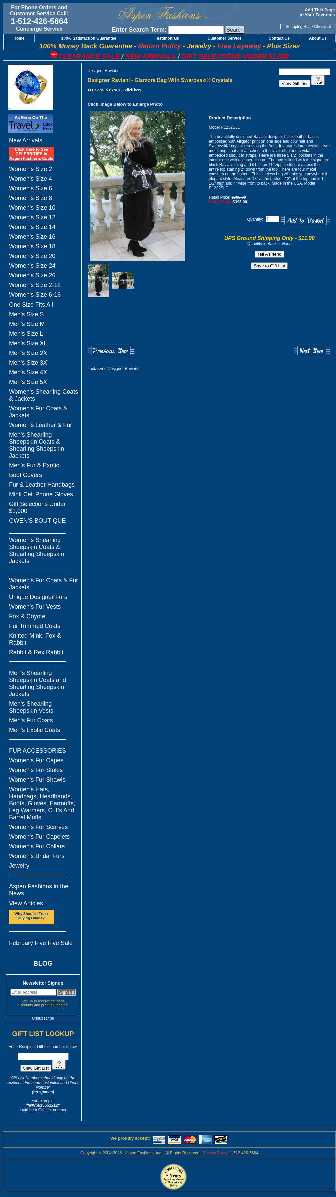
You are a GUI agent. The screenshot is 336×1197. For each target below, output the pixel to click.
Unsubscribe (43, 1018)
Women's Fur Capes (36, 760)
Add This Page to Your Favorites (318, 12)
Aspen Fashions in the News (38, 890)
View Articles (26, 903)
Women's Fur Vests (35, 606)
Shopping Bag (298, 26)
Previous (111, 350)
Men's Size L (26, 333)
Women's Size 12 (32, 217)
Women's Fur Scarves (38, 827)
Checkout (322, 26)
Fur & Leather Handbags (42, 484)
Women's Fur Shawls (37, 779)
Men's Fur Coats (31, 720)
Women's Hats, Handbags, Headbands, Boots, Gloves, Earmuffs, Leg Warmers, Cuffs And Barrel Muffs (42, 803)
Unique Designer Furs (38, 597)
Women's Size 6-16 (35, 294)
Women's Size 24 (32, 265)
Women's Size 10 (32, 207)
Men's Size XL (28, 343)
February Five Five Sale (41, 943)
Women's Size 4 (30, 178)
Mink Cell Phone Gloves (41, 494)
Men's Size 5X (28, 382)
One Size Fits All (31, 304)
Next (312, 350)
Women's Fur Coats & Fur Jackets (43, 584)
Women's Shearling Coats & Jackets (43, 395)
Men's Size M (27, 324)
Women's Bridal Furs (36, 856)
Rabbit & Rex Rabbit (36, 652)
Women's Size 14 (32, 227)
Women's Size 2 (30, 169)
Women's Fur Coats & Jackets (38, 412)
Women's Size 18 (32, 246)
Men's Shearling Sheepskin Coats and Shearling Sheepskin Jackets (37, 683)
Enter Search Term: (139, 29)
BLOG (43, 963)
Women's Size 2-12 (35, 285)
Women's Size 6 (30, 188)
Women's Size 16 (32, 236)
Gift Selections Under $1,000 (37, 507)
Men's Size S (26, 314)
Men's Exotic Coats (34, 730)
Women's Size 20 (32, 256)
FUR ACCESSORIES (37, 750)
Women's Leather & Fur (40, 425)
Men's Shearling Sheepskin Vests (31, 707)
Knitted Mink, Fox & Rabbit (35, 639)
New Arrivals (25, 140)
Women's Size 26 (32, 275)
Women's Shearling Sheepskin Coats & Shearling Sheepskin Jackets (36, 550)
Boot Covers (25, 475)
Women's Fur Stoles (36, 770)
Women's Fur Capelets (39, 836)
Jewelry (19, 865)
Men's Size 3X (28, 362)
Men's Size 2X (28, 353)
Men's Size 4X (28, 372)
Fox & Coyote (27, 616)
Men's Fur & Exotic (34, 465)
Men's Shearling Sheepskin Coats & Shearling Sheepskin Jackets (36, 445)
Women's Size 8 (30, 198)
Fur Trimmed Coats (34, 626)
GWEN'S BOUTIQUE (37, 520)
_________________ (37, 530)
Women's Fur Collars (37, 846)
